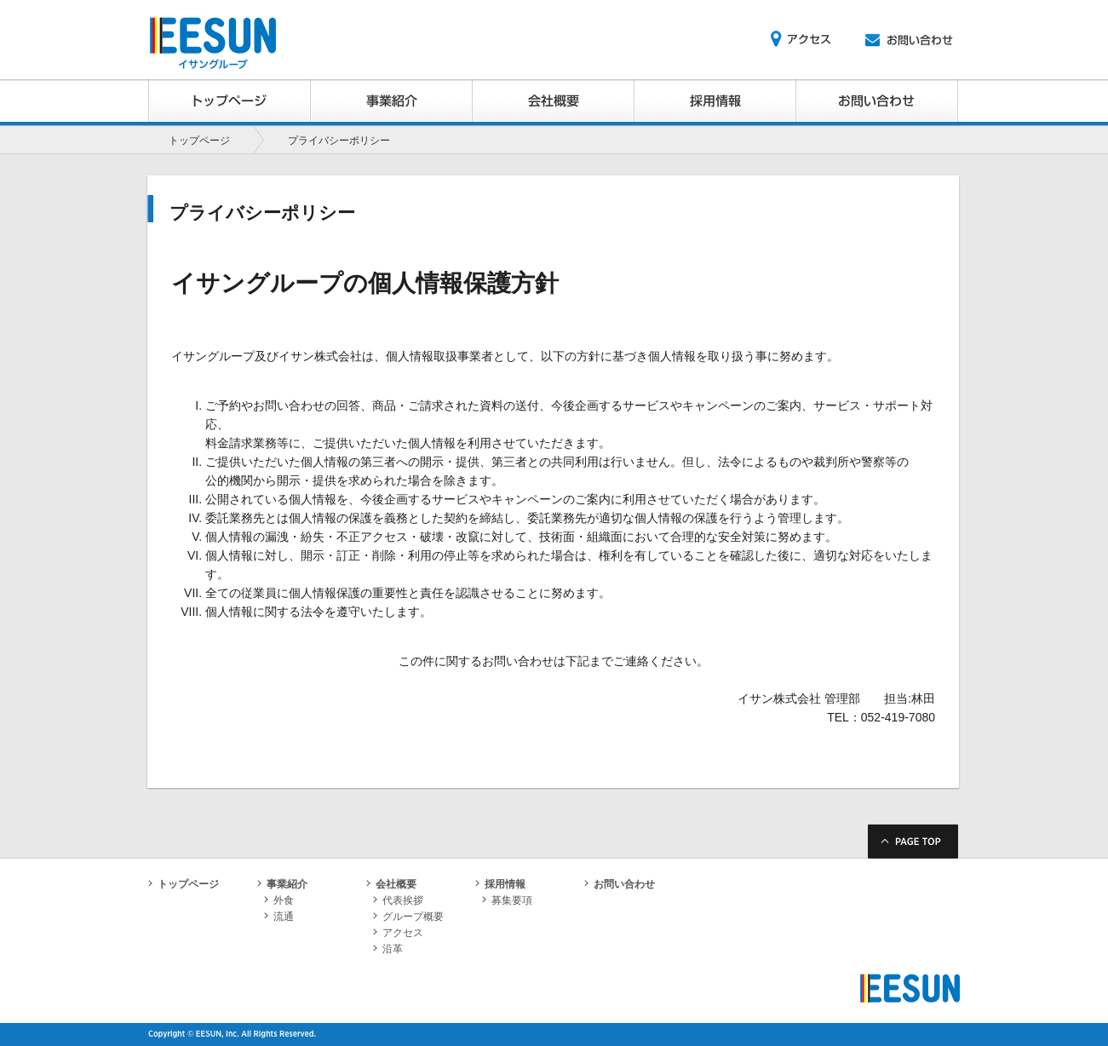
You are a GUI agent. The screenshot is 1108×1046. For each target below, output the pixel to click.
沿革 (388, 949)
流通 (279, 916)
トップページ (199, 141)
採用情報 (500, 884)
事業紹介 (282, 884)
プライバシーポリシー (339, 141)
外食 (279, 900)
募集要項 (507, 900)
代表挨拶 (398, 900)
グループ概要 (408, 916)
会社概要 (391, 884)
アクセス (398, 933)
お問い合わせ (619, 884)
